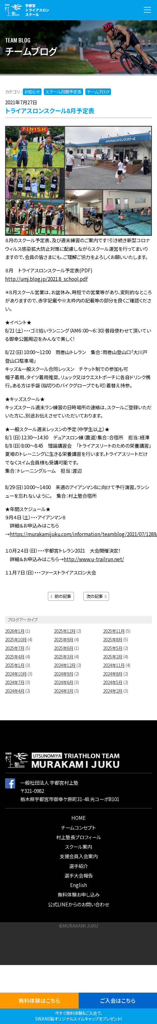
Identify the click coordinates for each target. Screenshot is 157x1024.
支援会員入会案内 (79, 855)
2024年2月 (112, 691)
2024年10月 (16, 674)
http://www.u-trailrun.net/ (94, 558)
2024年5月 (112, 682)
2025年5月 (112, 648)
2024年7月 (14, 682)
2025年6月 (63, 648)
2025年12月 (64, 631)
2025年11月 (114, 631)
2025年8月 (112, 640)
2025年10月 (16, 640)
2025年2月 (112, 657)
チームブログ (98, 92)
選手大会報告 (78, 875)
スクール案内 (78, 846)
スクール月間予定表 (63, 92)
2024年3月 (63, 691)
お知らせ (32, 92)
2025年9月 (63, 640)
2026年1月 (14, 631)
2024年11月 (114, 665)
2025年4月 (14, 657)
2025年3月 (63, 657)
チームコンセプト (78, 827)
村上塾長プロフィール (78, 836)
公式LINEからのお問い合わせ (78, 904)
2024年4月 (14, 691)
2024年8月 (112, 674)
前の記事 (61, 596)
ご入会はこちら (117, 1000)
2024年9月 (63, 674)
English (78, 884)
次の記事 (96, 596)
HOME (78, 817)
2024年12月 (64, 665)
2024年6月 (63, 682)
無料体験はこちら (39, 1000)
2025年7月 (14, 648)
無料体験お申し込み (79, 894)
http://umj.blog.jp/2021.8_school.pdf (46, 278)
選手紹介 (78, 865)
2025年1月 (14, 665)
